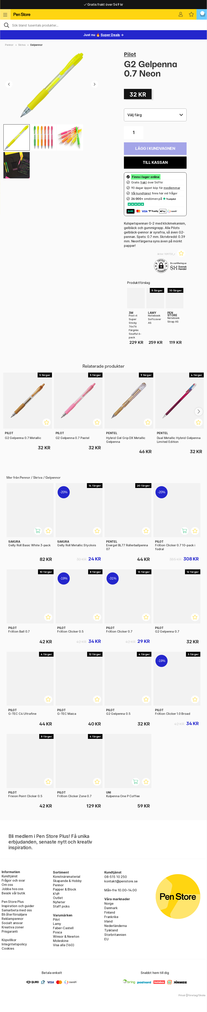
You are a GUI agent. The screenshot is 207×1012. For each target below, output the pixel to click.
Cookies (8, 948)
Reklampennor (12, 919)
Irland (108, 921)
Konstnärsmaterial (66, 877)
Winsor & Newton (66, 936)
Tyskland (111, 930)
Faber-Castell (63, 928)
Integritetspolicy (14, 944)
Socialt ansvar (12, 923)
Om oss (7, 885)
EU (106, 939)
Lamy (57, 924)
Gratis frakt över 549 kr (103, 4)
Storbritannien (115, 935)
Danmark (111, 908)
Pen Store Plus (13, 902)
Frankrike (111, 917)
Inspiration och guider (18, 906)
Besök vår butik (13, 893)
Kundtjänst (10, 876)
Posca (57, 932)
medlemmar (172, 188)
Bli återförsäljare (14, 914)
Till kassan (155, 162)
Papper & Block (64, 889)
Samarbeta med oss (17, 910)
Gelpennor (36, 44)
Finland (109, 912)
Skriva (21, 44)
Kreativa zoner (13, 927)
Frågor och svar (13, 880)
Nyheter (59, 902)
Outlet (58, 898)
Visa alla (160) (63, 945)
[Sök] (103, 25)
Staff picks (61, 906)
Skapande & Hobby (67, 881)
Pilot (130, 54)
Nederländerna (115, 926)
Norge (109, 903)
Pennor (9, 44)
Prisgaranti (10, 931)
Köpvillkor (9, 940)
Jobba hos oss (12, 889)
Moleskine (60, 941)
